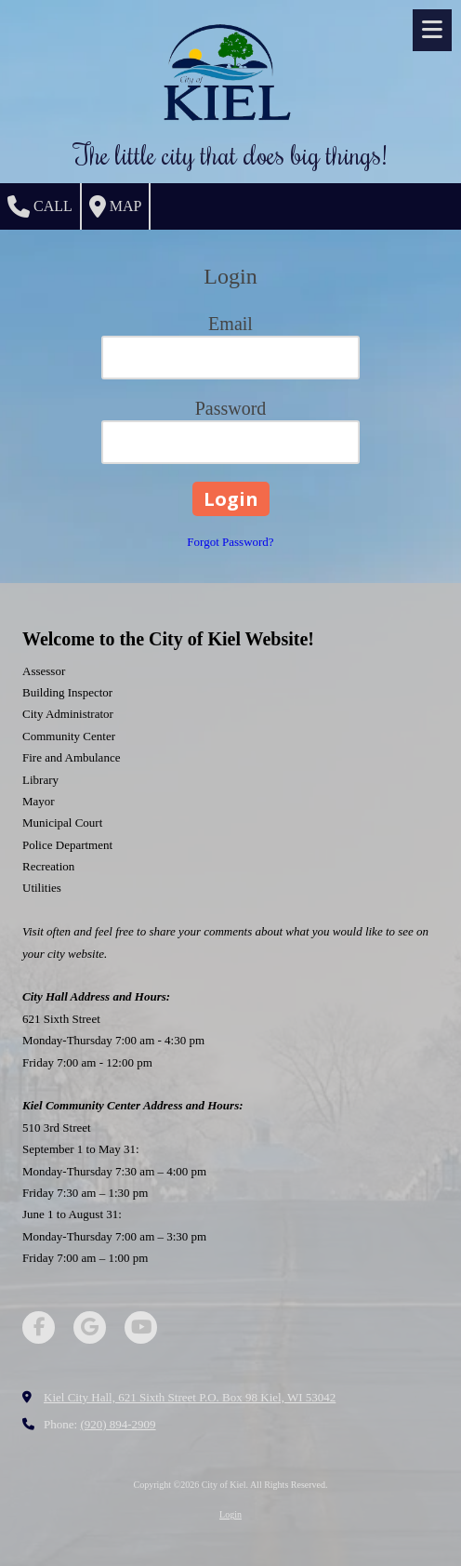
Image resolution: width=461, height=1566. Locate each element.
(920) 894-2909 (117, 1424)
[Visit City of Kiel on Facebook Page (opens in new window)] (38, 1327)
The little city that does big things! (231, 154)
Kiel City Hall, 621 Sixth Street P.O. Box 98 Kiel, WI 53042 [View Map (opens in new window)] (190, 1397)
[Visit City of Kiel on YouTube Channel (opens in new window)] (141, 1327)
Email (230, 323)
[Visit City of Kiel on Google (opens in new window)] (89, 1327)
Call (39, 206)
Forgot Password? (230, 542)
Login (230, 1514)
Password (231, 408)
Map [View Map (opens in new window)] (115, 206)
